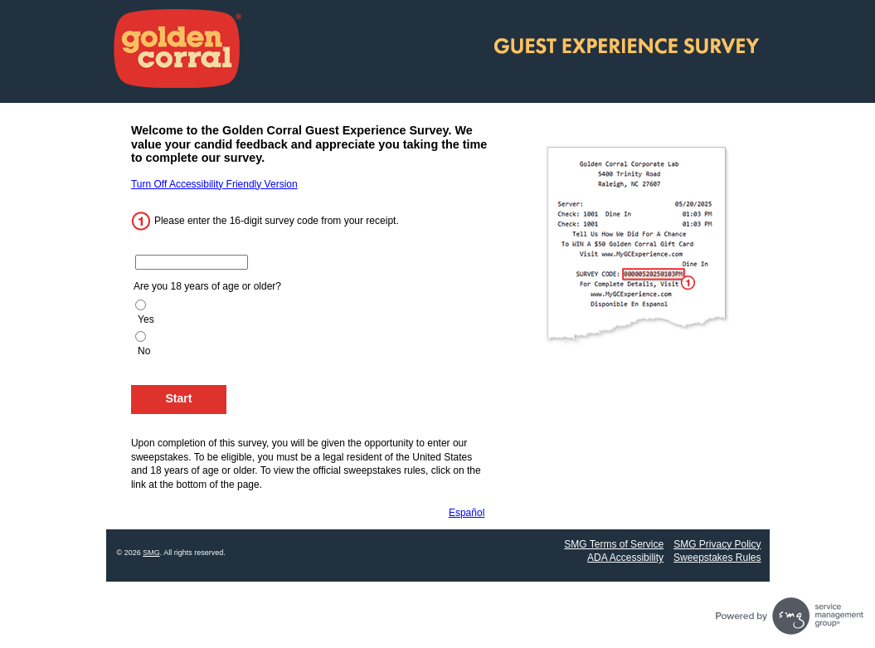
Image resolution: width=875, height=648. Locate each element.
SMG (151, 552)
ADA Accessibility (625, 557)
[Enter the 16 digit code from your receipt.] (191, 262)
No (144, 351)
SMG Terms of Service (614, 544)
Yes (146, 319)
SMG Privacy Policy (717, 544)
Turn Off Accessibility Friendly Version (214, 184)
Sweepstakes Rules (717, 557)
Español (466, 513)
